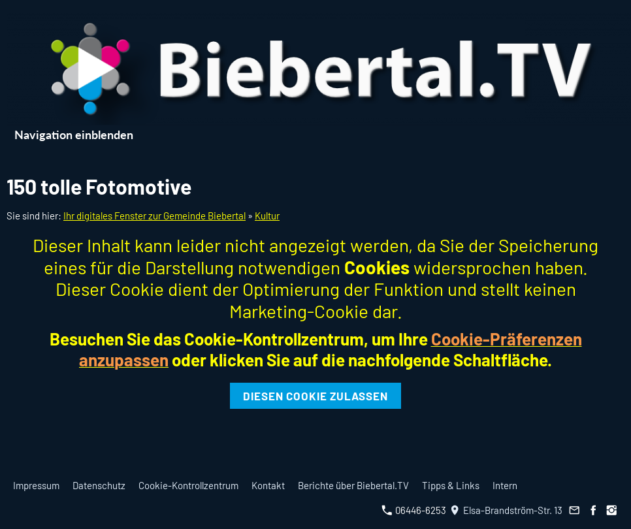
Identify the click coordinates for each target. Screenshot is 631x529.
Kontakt (268, 485)
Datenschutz (99, 485)
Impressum (36, 485)
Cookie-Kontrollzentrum (188, 485)
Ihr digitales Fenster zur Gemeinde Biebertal (154, 215)
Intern (505, 485)
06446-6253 (413, 510)
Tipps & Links (450, 485)
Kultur (267, 215)
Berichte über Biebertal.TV (353, 485)
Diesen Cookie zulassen (315, 395)
